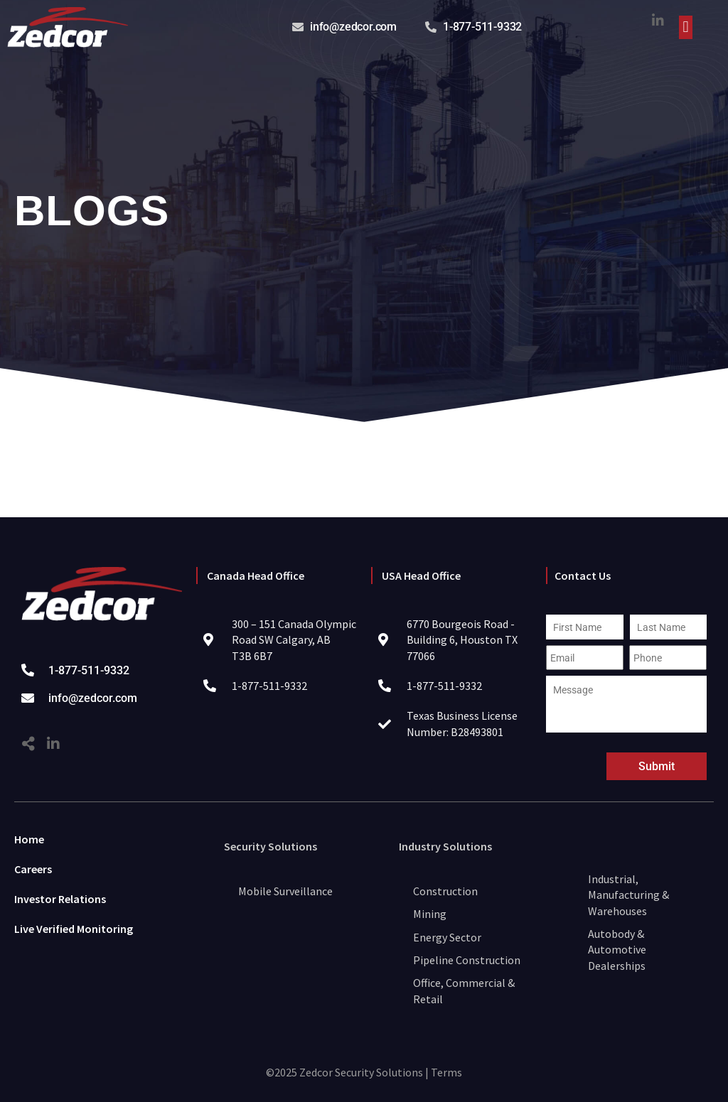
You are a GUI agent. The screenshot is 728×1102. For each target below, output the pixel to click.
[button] (685, 27)
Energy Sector (447, 937)
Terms (446, 1072)
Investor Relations (60, 899)
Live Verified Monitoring (73, 929)
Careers (33, 869)
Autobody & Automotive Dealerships (617, 950)
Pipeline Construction (466, 960)
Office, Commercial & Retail (464, 990)
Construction (445, 891)
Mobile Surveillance (285, 891)
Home (29, 839)
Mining (429, 914)
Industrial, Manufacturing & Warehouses (628, 895)
